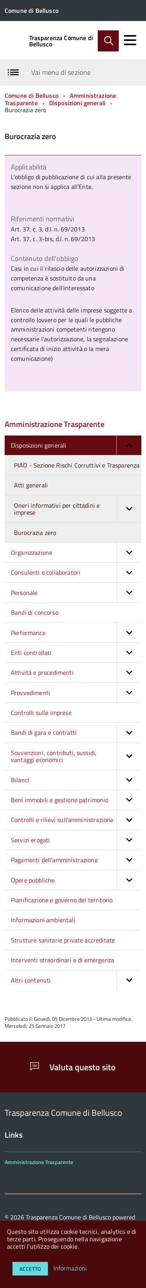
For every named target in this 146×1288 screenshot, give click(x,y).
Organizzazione (76, 552)
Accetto (30, 1269)
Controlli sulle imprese (41, 712)
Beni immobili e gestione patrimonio (76, 800)
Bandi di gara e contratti (76, 732)
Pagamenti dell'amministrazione (76, 860)
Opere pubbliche (76, 880)
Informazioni (70, 1268)
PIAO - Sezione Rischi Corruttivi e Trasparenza (76, 465)
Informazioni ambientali (43, 920)
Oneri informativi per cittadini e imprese (77, 509)
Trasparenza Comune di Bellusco (61, 41)
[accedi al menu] (130, 40)
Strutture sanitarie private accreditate (63, 940)
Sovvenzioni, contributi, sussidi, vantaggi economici (76, 756)
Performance (76, 632)
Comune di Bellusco (31, 95)
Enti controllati (76, 652)
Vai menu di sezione (61, 72)
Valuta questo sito (73, 1067)
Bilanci (76, 780)
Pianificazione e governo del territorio (62, 900)
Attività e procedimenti (76, 672)
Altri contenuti (76, 980)
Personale (76, 592)
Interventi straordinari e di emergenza (62, 960)
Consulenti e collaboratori (76, 572)
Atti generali (31, 485)
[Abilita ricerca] (108, 40)
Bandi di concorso (34, 612)
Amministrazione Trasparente (54, 424)
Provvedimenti (76, 692)
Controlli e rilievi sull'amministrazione (76, 819)
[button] (128, 445)
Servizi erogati (76, 840)
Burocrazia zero (35, 532)
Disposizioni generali (77, 103)
